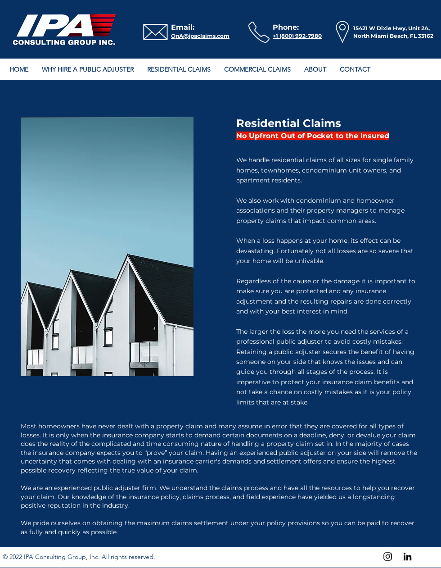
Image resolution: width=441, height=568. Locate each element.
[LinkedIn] (407, 556)
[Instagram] (387, 556)
